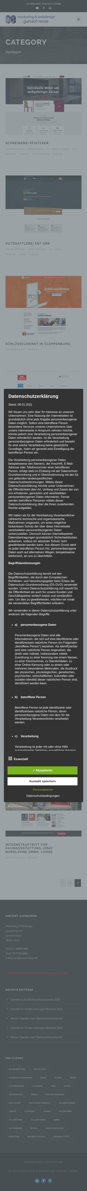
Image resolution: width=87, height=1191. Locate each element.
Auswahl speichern (42, 781)
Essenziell (18, 759)
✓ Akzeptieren (42, 770)
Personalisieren (43, 789)
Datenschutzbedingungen (43, 795)
